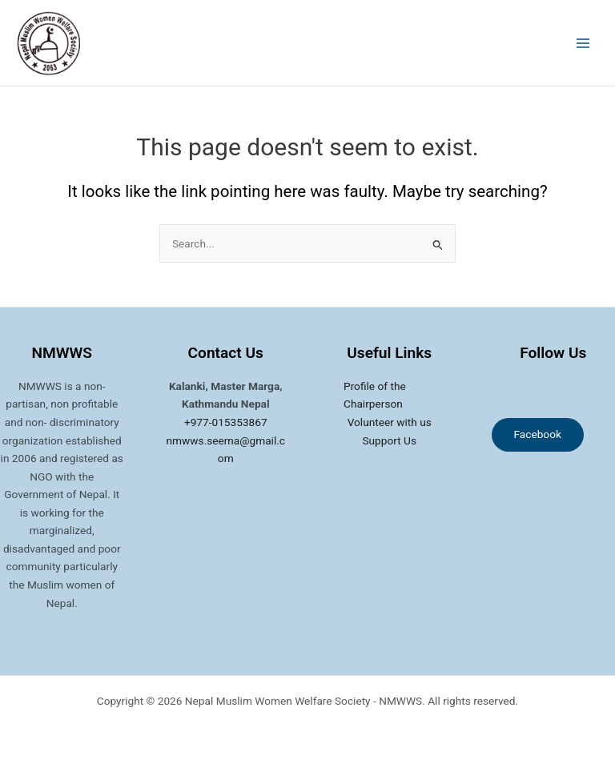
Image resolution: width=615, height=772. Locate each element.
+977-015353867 (225, 422)
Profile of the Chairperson (375, 395)
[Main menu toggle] (583, 42)
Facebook (537, 434)
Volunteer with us (390, 422)
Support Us (389, 440)
